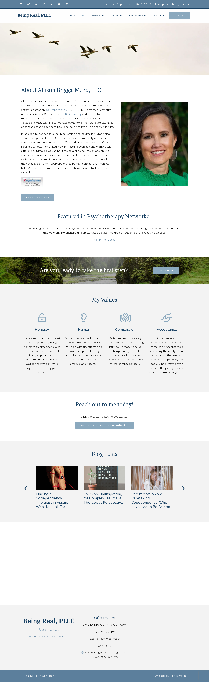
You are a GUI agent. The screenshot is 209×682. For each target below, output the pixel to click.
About (84, 15)
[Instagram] (43, 4)
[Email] (20, 4)
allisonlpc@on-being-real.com (172, 4)
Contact (180, 15)
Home (72, 15)
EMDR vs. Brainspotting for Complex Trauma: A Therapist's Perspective (103, 498)
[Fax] (36, 4)
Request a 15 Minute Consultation (104, 425)
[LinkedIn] (51, 4)
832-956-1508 (143, 4)
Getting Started (134, 15)
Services (96, 15)
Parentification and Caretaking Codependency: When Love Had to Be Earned (150, 500)
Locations (113, 15)
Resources (155, 15)
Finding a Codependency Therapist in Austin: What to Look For (52, 500)
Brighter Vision (178, 676)
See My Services (38, 197)
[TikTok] (74, 4)
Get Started (166, 270)
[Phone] (28, 4)
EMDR (91, 114)
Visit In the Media (104, 239)
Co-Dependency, (56, 109)
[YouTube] (59, 4)
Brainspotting (73, 114)
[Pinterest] (67, 4)
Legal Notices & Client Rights (39, 676)
